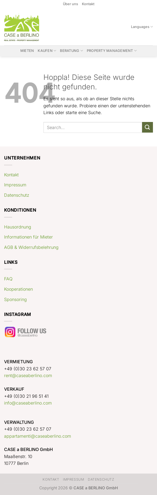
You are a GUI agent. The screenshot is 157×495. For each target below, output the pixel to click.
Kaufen (47, 50)
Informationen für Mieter (28, 237)
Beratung (71, 50)
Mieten (27, 51)
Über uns (70, 4)
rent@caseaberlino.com (28, 375)
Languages (142, 26)
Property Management (112, 50)
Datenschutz (16, 195)
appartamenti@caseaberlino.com (37, 436)
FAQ (8, 278)
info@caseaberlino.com (28, 403)
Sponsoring (15, 299)
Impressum (15, 184)
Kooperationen (18, 289)
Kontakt (88, 4)
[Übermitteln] (147, 127)
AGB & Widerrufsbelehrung (31, 247)
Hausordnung (17, 227)
